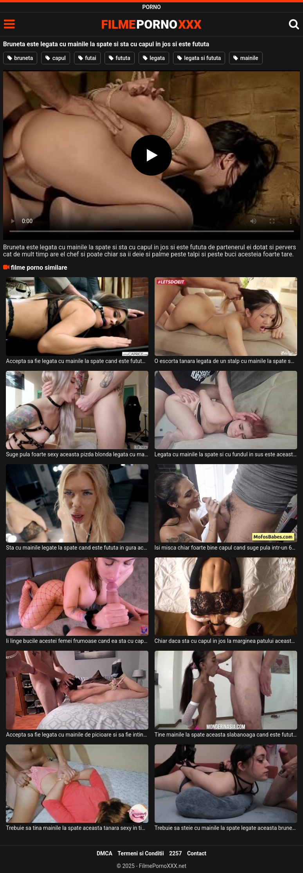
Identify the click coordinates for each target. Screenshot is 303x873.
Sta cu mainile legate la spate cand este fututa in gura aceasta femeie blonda (77, 547)
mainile (245, 58)
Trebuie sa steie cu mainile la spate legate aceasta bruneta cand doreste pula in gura (226, 828)
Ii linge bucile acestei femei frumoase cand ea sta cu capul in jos (77, 641)
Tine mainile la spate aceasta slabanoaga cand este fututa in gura (226, 734)
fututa (119, 58)
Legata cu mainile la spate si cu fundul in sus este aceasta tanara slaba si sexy (226, 454)
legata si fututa (199, 58)
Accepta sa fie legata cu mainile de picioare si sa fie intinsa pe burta (77, 734)
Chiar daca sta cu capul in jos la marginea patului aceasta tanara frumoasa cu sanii (226, 641)
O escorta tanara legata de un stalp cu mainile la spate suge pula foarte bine (226, 361)
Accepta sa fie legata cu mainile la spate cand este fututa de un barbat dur (77, 361)
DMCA (104, 853)
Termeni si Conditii (140, 853)
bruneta (20, 58)
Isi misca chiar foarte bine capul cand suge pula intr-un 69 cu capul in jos (226, 547)
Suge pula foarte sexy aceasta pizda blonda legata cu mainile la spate (77, 454)
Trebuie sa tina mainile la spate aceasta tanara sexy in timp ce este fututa (77, 828)
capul (55, 58)
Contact (196, 853)
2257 (175, 853)
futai (87, 58)
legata (154, 58)
